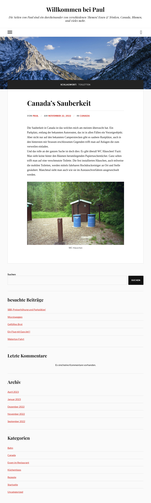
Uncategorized (15, 491)
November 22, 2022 (59, 116)
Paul (36, 116)
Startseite (13, 484)
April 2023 (13, 391)
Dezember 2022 (16, 406)
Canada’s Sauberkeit (59, 102)
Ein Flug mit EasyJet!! (19, 331)
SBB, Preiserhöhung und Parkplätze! (27, 309)
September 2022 (16, 421)
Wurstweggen (15, 316)
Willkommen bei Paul (75, 9)
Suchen (12, 274)
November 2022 (16, 413)
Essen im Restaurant (18, 462)
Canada (85, 116)
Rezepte (12, 477)
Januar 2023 (14, 399)
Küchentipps (14, 469)
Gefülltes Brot (15, 324)
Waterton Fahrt (16, 338)
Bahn (10, 447)
